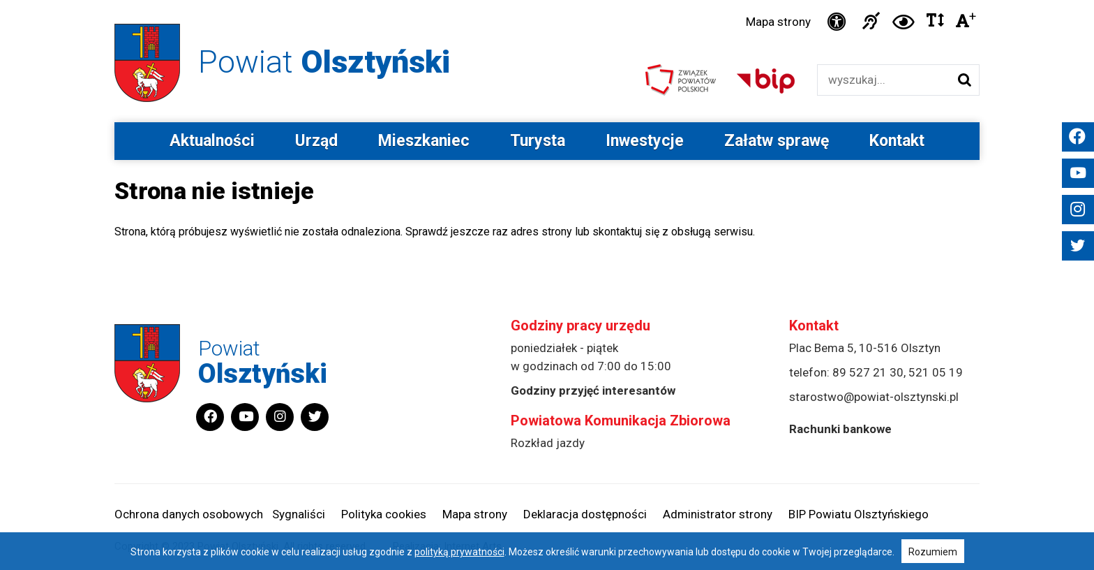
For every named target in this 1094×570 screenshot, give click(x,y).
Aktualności (212, 140)
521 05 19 (935, 372)
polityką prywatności (459, 551)
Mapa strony (778, 22)
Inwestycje (645, 140)
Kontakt (896, 140)
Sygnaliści (298, 514)
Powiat (324, 61)
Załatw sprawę (776, 140)
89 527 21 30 (868, 372)
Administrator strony (717, 514)
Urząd (316, 140)
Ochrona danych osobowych (188, 514)
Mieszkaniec (424, 140)
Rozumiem (932, 551)
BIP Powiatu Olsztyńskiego (858, 514)
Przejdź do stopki (547, 0)
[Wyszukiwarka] (883, 80)
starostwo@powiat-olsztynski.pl (874, 397)
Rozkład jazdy (548, 443)
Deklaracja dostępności (585, 514)
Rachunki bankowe (840, 429)
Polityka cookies (383, 514)
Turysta (537, 140)
